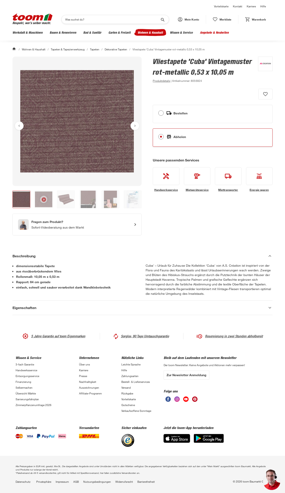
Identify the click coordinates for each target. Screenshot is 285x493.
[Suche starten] (162, 19)
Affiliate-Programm (90, 393)
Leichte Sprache (130, 364)
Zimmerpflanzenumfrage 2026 (33, 405)
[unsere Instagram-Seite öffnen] (177, 400)
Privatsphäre (43, 481)
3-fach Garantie (25, 364)
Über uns (84, 364)
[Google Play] (209, 441)
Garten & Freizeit (119, 32)
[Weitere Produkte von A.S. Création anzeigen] (263, 70)
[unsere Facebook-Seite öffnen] (168, 400)
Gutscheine (128, 405)
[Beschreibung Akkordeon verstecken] (142, 256)
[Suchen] (112, 19)
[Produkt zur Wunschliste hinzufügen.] (265, 94)
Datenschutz (23, 481)
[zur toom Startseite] (32, 19)
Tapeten (94, 49)
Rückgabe (127, 393)
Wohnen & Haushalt (150, 32)
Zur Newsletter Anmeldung (186, 375)
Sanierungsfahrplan (27, 399)
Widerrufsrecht (124, 481)
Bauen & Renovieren (63, 32)
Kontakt (237, 6)
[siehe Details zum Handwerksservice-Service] (166, 179)
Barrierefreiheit (146, 481)
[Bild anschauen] (77, 121)
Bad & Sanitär (92, 32)
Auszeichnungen (89, 387)
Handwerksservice (26, 370)
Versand (126, 387)
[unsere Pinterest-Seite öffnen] (194, 400)
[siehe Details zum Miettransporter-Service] (228, 179)
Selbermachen (24, 387)
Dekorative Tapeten (116, 49)
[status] (222, 19)
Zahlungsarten (129, 376)
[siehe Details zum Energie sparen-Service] (259, 179)
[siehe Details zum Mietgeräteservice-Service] (197, 179)
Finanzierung (23, 382)
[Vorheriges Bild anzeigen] (19, 125)
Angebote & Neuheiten (214, 32)
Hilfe (263, 6)
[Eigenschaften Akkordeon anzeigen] (142, 308)
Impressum (62, 481)
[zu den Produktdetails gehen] (161, 81)
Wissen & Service (181, 32)
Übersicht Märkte (26, 393)
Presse (83, 376)
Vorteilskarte (221, 6)
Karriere (251, 6)
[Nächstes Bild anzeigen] (134, 125)
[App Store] (176, 441)
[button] (188, 19)
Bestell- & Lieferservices (135, 382)
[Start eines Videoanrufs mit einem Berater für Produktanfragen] (77, 224)
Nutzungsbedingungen (97, 481)
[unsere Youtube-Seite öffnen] (186, 400)
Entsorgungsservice (27, 376)
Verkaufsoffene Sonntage (136, 411)
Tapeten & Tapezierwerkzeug (67, 49)
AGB (76, 481)
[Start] (14, 49)
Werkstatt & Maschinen (27, 32)
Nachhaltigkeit (87, 382)
